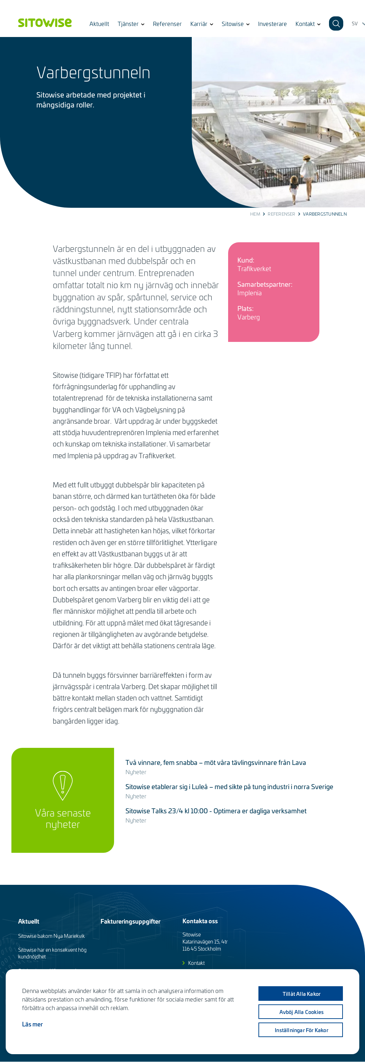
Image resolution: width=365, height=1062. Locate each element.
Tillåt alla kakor (301, 993)
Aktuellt (99, 23)
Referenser (167, 23)
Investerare (272, 23)
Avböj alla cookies (301, 1011)
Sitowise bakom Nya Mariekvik (51, 935)
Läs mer (32, 1024)
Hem (255, 214)
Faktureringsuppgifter (130, 921)
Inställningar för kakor (301, 1030)
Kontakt (196, 963)
